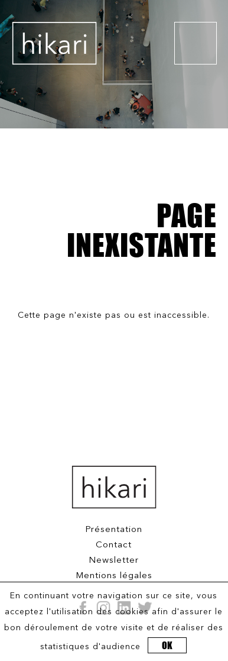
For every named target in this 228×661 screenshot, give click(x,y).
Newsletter (114, 560)
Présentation (113, 529)
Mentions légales (114, 576)
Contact (114, 545)
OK (167, 645)
